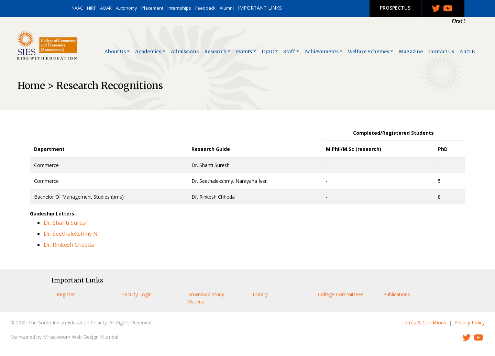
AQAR (106, 8)
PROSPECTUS (395, 7)
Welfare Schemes (368, 51)
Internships (179, 8)
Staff (289, 51)
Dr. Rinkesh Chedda (69, 244)
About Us (115, 51)
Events (244, 51)
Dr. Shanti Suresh (66, 222)
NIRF (91, 8)
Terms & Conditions (424, 322)
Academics (148, 51)
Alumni (227, 8)
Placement (152, 8)
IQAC (268, 51)
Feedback (205, 8)
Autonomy (126, 8)
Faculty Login (137, 294)
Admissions (185, 51)
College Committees (340, 294)
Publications (396, 294)
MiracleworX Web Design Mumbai (80, 337)
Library (260, 294)
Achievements (322, 51)
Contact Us (441, 51)
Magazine (411, 51)
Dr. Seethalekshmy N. (71, 233)
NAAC (77, 8)
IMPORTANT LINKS (260, 7)
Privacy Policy (469, 322)
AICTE (467, 51)
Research (215, 51)
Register (66, 294)
